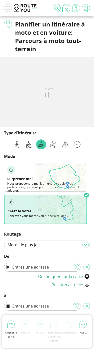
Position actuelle (71, 285)
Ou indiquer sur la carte (64, 276)
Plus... (83, 327)
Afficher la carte (11, 329)
